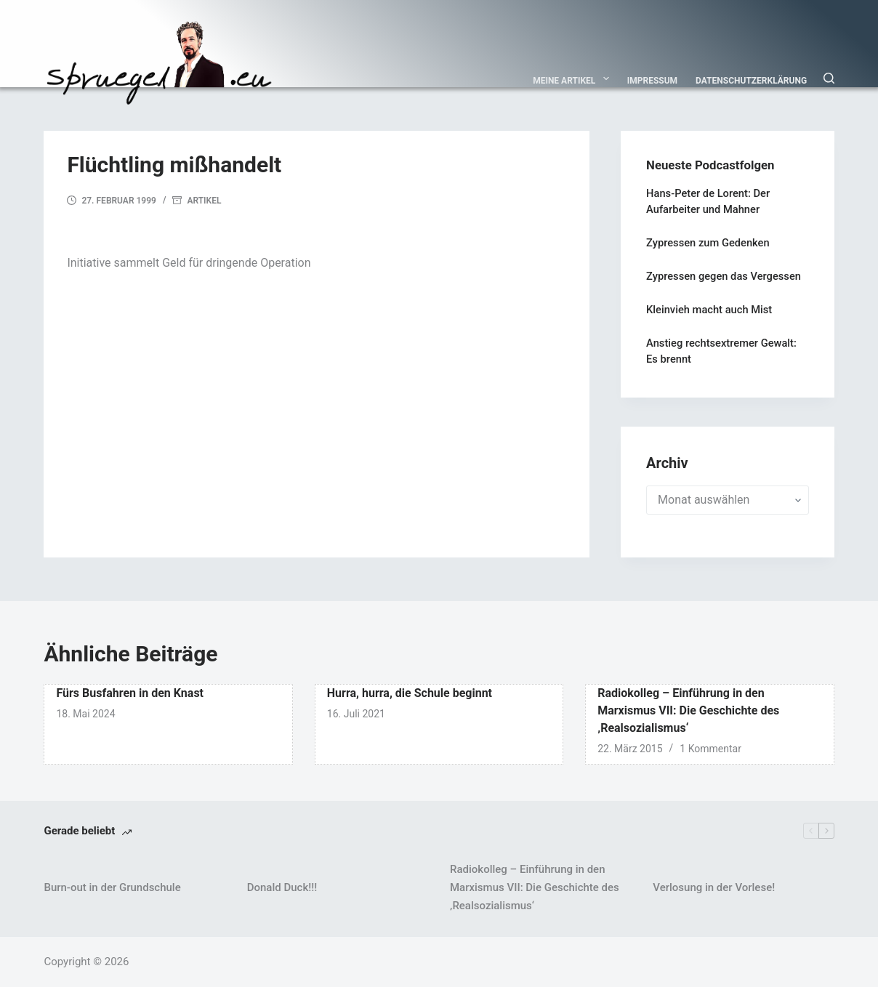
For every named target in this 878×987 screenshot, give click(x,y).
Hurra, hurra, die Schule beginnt (409, 693)
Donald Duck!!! (282, 887)
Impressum (652, 81)
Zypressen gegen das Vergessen (723, 276)
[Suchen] (828, 78)
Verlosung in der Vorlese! (714, 887)
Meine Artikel (574, 78)
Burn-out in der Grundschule (112, 887)
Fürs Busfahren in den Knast (130, 693)
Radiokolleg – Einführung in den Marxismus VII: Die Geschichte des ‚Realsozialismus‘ (688, 710)
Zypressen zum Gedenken (708, 242)
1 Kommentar (710, 748)
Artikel (204, 201)
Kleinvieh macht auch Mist (709, 309)
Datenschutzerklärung (751, 81)
